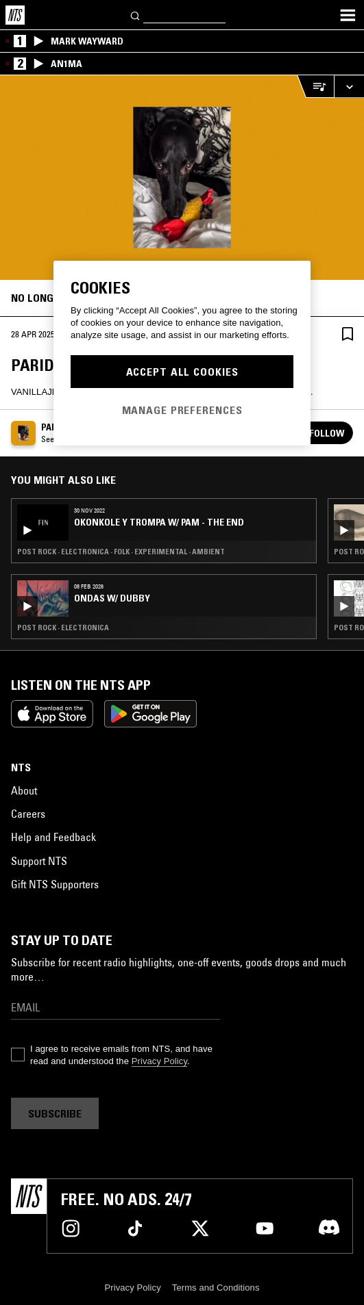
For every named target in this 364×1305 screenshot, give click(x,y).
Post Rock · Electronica (63, 627)
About (24, 790)
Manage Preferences (182, 410)
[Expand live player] (349, 86)
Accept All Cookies (182, 371)
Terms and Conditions (216, 1287)
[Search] (135, 14)
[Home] (15, 15)
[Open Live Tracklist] (315, 86)
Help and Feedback (53, 837)
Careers (28, 814)
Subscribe (55, 1113)
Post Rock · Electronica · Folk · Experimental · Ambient (121, 551)
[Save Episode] (347, 333)
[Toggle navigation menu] (348, 15)
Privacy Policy (159, 1061)
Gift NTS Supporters (55, 884)
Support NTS (39, 861)
